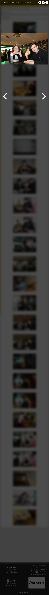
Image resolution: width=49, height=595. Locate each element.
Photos (5, 2)
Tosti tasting (27, 2)
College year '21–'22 (16, 2)
